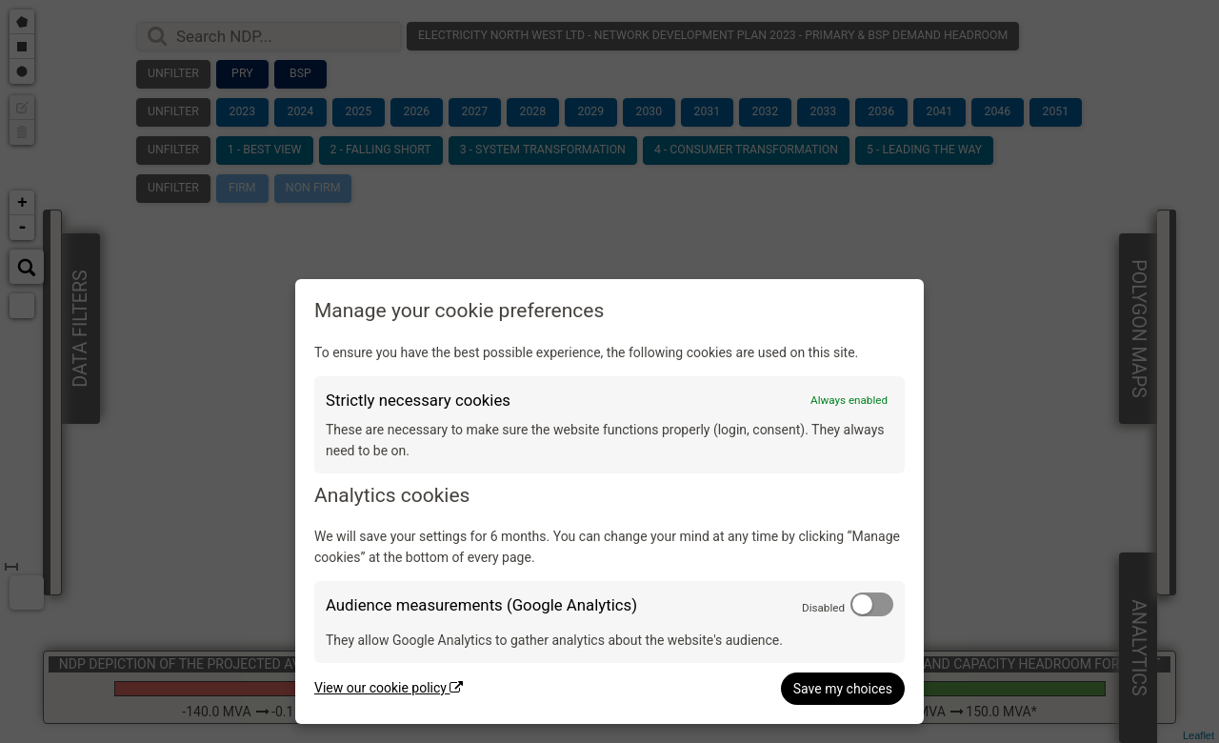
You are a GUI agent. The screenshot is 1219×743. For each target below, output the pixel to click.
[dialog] (609, 501)
